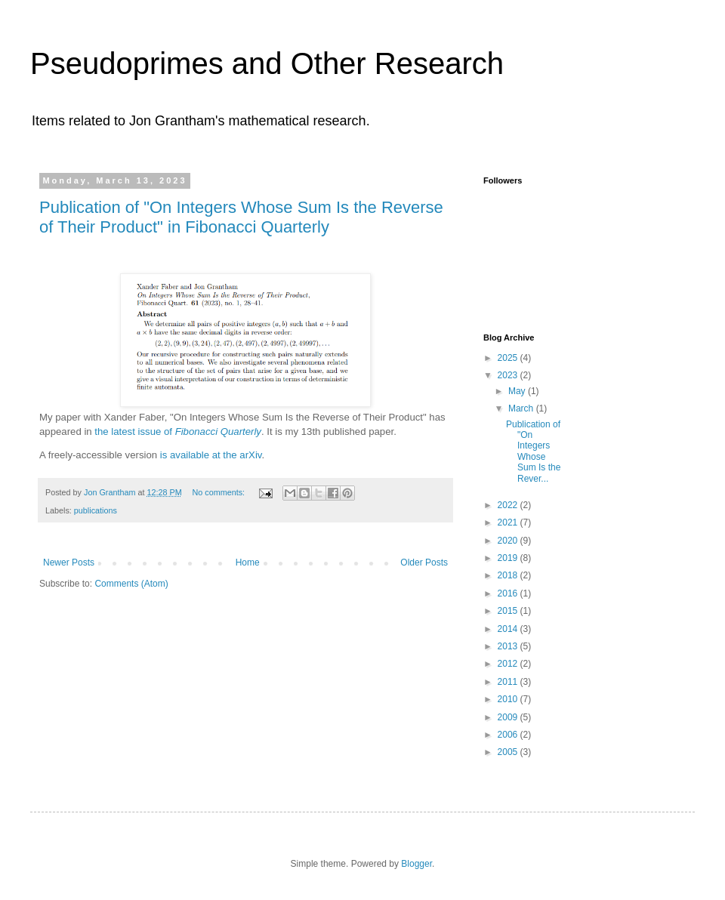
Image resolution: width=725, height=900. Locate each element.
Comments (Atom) (131, 583)
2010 (509, 699)
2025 (509, 358)
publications (95, 510)
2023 (509, 375)
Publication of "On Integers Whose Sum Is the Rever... (533, 451)
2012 (509, 663)
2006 (509, 734)
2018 (509, 575)
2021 (509, 522)
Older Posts (424, 562)
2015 (509, 611)
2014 (509, 629)
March (522, 408)
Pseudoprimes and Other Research (267, 63)
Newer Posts (68, 562)
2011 (509, 682)
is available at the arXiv (211, 455)
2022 (509, 505)
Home (248, 562)
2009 (509, 717)
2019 (509, 558)
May (518, 391)
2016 (509, 593)
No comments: (219, 492)
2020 (509, 540)
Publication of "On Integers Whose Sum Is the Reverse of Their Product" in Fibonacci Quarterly (241, 217)
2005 (509, 752)
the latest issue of (177, 431)
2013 (509, 646)
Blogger (416, 863)
